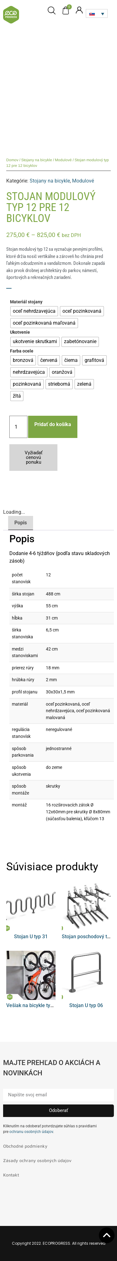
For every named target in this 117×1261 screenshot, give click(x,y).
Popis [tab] (20, 523)
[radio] (34, 311)
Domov (12, 160)
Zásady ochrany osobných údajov (37, 1160)
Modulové (63, 160)
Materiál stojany (26, 302)
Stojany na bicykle (36, 160)
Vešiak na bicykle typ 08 (33, 1005)
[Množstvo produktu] (18, 427)
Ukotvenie (20, 332)
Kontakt (11, 1174)
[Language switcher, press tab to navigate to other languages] (97, 13)
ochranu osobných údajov (31, 1132)
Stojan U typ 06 (86, 1005)
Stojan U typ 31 (31, 936)
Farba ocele (21, 351)
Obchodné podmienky (25, 1146)
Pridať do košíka (52, 424)
